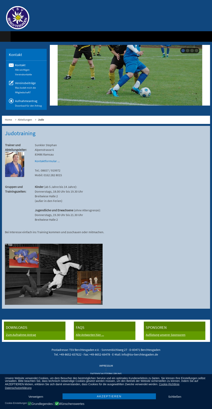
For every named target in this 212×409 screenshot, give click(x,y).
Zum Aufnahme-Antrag (21, 335)
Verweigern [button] (36, 396)
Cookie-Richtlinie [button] (169, 384)
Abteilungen (25, 119)
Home (8, 119)
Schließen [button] (174, 396)
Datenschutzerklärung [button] (18, 387)
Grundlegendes (42, 404)
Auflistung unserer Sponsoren (165, 335)
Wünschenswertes (71, 404)
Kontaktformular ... (47, 161)
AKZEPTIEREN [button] (109, 396)
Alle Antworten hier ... (90, 335)
